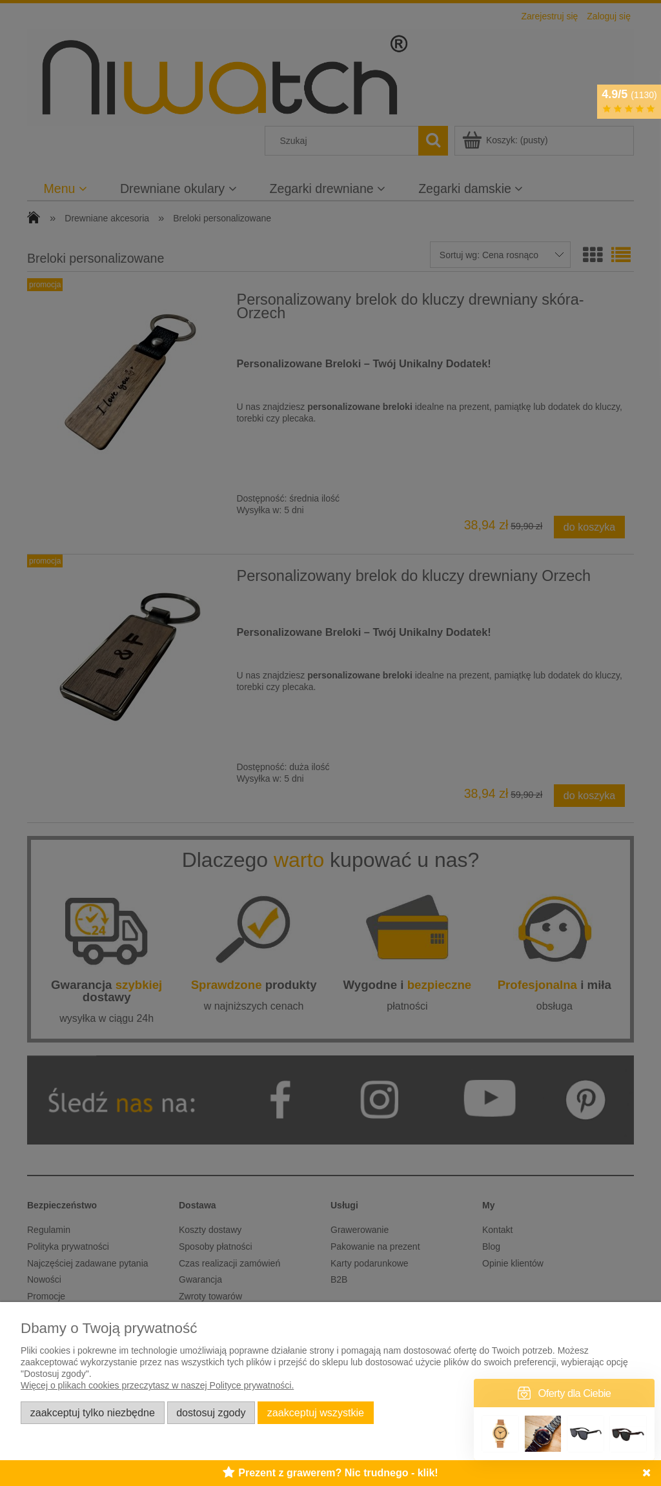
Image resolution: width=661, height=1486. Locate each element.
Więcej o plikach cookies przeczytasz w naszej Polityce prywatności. (157, 1385)
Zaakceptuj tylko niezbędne (92, 1412)
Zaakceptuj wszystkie (315, 1412)
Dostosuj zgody (210, 1412)
